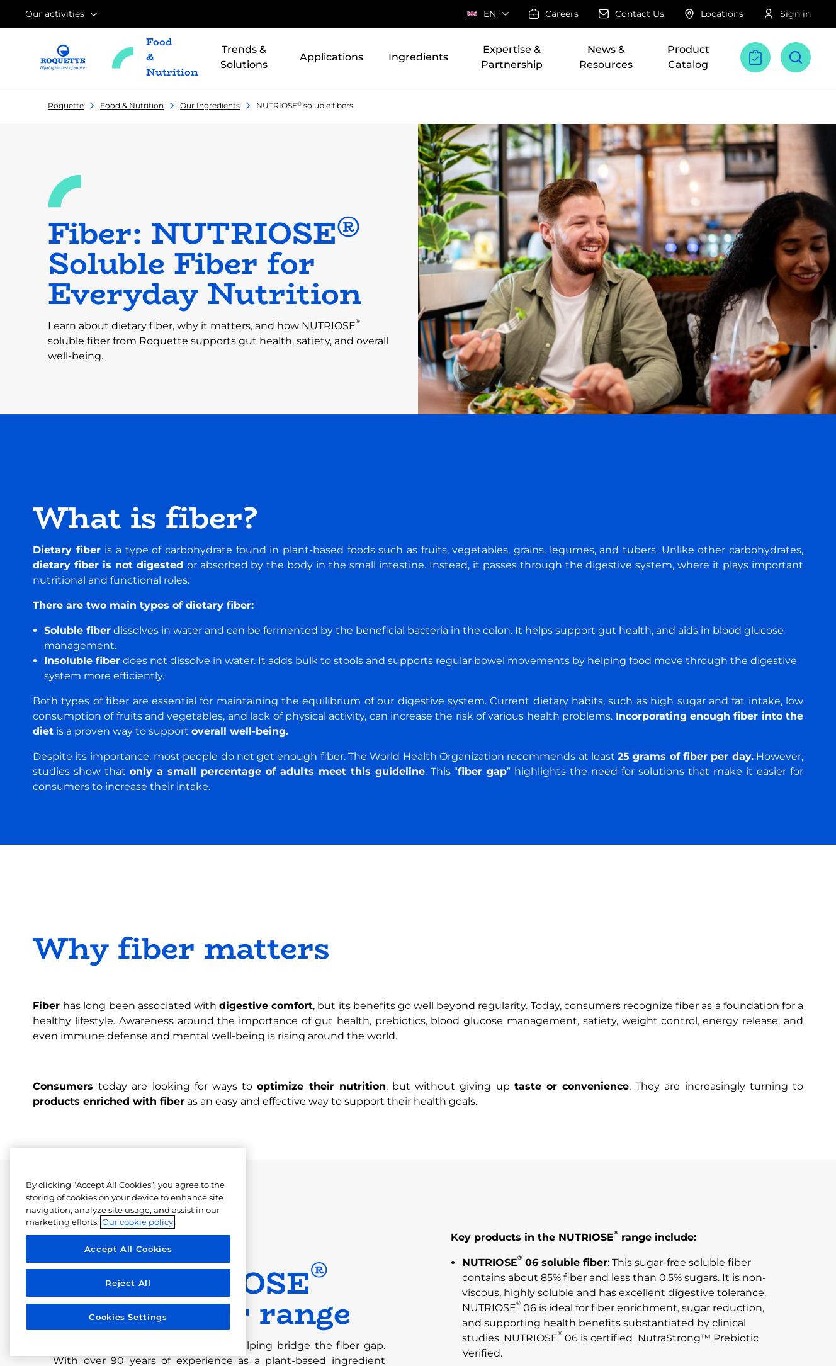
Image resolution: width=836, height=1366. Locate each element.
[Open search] (796, 57)
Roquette (66, 105)
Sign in (787, 14)
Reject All (128, 1283)
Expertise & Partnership (512, 57)
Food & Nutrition (132, 105)
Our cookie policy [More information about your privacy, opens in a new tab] (137, 1222)
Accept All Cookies (128, 1249)
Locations (713, 14)
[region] (128, 1252)
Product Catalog (688, 57)
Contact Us (631, 14)
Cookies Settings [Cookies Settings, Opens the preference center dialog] (128, 1317)
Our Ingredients (210, 105)
